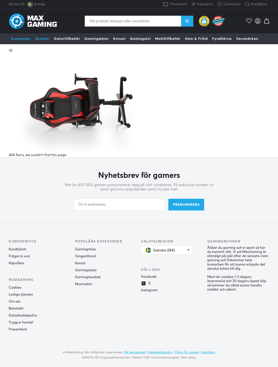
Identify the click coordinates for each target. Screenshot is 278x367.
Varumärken (247, 38)
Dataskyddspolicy (23, 315)
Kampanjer (21, 38)
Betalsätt (16, 308)
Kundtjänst (259, 4)
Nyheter (42, 38)
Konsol (119, 38)
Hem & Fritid (196, 38)
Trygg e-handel (21, 322)
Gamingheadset (88, 277)
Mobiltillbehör (168, 38)
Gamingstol (140, 38)
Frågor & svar (19, 256)
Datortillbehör (67, 38)
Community (229, 4)
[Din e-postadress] (119, 204)
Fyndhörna (222, 38)
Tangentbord (85, 256)
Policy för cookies (187, 352)
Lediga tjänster (21, 294)
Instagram (149, 290)
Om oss (14, 301)
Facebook (148, 276)
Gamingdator (96, 38)
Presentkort (178, 4)
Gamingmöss (85, 249)
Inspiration (202, 3)
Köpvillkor (16, 263)
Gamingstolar (86, 270)
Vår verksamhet (135, 352)
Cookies (15, 287)
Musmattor (84, 284)
